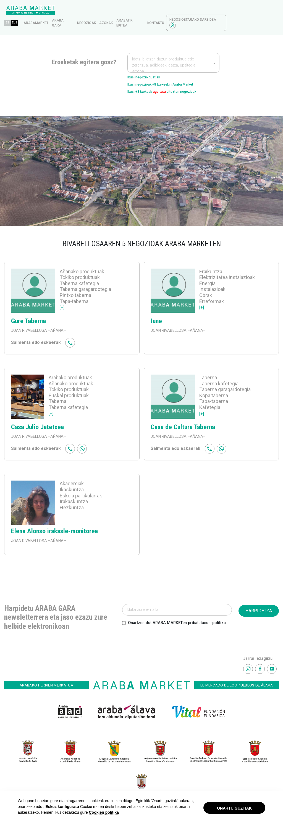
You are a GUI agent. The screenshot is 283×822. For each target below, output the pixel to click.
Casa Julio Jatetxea (37, 422)
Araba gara (110, 12)
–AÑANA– (56, 325)
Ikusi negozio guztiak (149, 67)
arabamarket (88, 13)
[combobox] (173, 52)
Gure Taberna (28, 316)
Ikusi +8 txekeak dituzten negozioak (172, 85)
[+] (62, 302)
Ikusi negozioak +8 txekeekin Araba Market (170, 76)
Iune (156, 316)
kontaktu (208, 13)
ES (60, 12)
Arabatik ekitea (177, 12)
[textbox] (173, 55)
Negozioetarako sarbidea (245, 12)
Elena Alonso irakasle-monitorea (54, 526)
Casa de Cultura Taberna (183, 422)
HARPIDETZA (258, 605)
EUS (69, 12)
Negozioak (139, 13)
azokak (158, 13)
